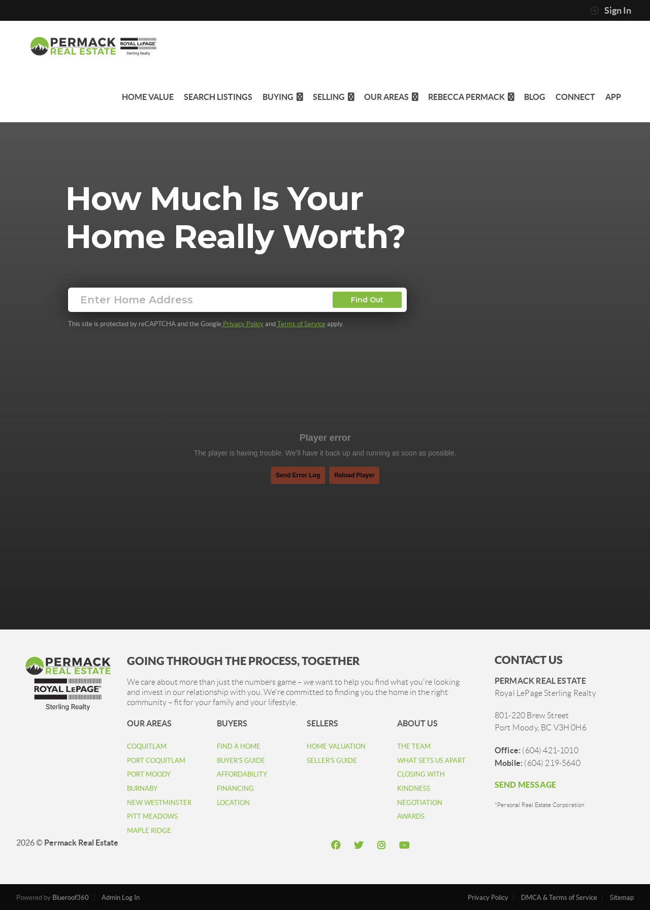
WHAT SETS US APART (431, 760)
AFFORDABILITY (242, 774)
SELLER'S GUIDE (332, 760)
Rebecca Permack (471, 96)
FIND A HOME (239, 746)
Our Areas (391, 96)
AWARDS (411, 816)
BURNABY (142, 788)
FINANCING (235, 788)
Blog (534, 96)
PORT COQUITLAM (156, 760)
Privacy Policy (242, 324)
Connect (575, 96)
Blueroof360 (70, 897)
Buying (283, 96)
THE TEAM (414, 746)
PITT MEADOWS (152, 816)
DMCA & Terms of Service (559, 897)
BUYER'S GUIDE (241, 760)
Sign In (610, 11)
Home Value (148, 96)
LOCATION (233, 803)
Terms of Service (301, 324)
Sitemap (622, 897)
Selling (333, 96)
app (613, 96)
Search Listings (218, 96)
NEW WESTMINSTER (159, 803)
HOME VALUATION (336, 746)
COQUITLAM (147, 746)
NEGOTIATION (419, 803)
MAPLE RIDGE (149, 830)
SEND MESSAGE (525, 784)
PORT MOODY (149, 774)
